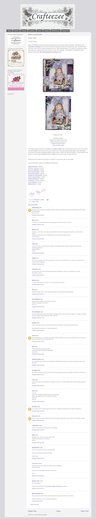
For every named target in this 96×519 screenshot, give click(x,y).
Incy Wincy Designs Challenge (53, 486)
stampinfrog (35, 207)
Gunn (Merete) (36, 299)
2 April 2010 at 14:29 (37, 501)
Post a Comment (34, 504)
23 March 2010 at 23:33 (38, 341)
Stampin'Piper (36, 447)
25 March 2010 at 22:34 (38, 458)
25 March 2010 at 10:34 (38, 411)
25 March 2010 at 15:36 (38, 442)
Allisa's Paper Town (59, 149)
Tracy (33, 244)
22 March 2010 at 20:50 (38, 238)
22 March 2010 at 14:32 (38, 215)
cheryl (33, 335)
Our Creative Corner (34, 171)
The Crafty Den (36, 311)
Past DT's (32, 30)
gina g (33, 220)
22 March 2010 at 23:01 (38, 264)
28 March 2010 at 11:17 (38, 488)
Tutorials (24, 30)
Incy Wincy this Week (47, 350)
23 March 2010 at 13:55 (38, 306)
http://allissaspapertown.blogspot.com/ (50, 52)
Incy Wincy (31, 180)
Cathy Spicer (35, 425)
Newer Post (32, 511)
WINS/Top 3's (55, 30)
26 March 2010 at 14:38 (38, 475)
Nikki (33, 346)
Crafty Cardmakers (33, 178)
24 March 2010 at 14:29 (38, 365)
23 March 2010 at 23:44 (38, 354)
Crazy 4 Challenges (33, 170)
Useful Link (65, 30)
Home (9, 30)
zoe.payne (34, 370)
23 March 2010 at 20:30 (38, 330)
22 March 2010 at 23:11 (38, 275)
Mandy (34, 229)
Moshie (34, 280)
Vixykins (34, 322)
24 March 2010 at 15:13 (38, 374)
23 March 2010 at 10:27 (38, 294)
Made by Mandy (36, 493)
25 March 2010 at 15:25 (38, 429)
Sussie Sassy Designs (34, 177)
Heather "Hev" (36, 481)
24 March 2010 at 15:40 (38, 385)
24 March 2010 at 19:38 (38, 401)
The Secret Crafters (33, 173)
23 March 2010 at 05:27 (38, 284)
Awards (16, 30)
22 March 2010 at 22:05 (38, 253)
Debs (33, 390)
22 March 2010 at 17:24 (38, 224)
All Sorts (30, 168)
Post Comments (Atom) (41, 514)
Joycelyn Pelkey (36, 359)
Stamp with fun (32, 184)
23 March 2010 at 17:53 (38, 317)
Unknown (34, 406)
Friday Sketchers (33, 166)
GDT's (39, 30)
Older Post (84, 511)
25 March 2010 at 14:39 (38, 420)
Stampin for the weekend (35, 175)
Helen (33, 435)
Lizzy (33, 379)
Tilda (37, 201)
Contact (46, 30)
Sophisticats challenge (34, 46)
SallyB (33, 258)
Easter (33, 201)
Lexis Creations (32, 182)
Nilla (33, 289)
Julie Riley (35, 269)
